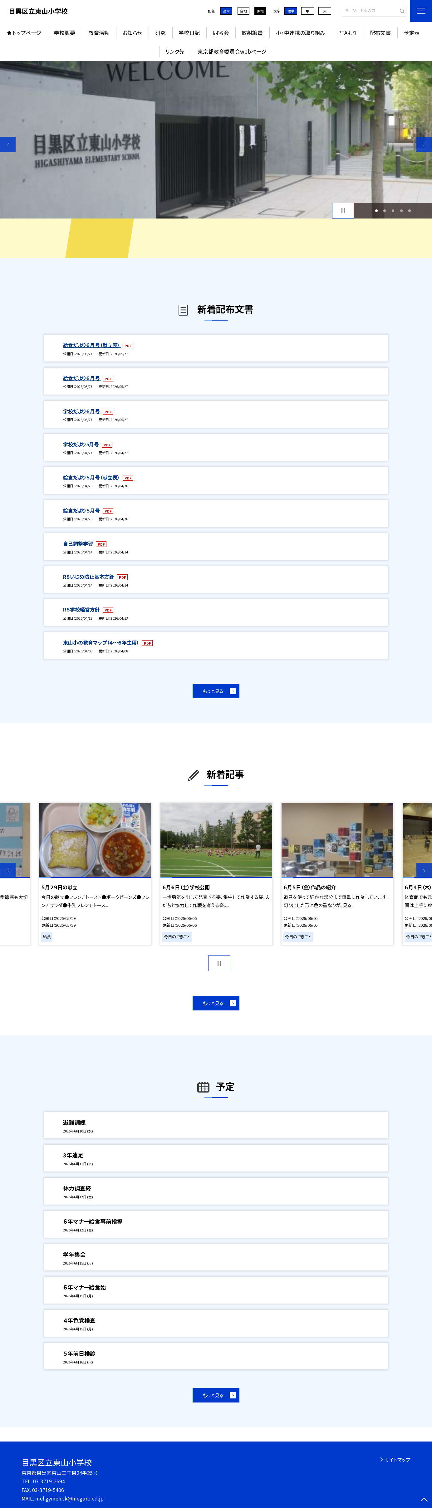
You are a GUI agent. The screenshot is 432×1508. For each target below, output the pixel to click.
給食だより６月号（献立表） (92, 345)
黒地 (260, 10)
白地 (243, 10)
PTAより (347, 33)
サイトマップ (397, 1459)
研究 (160, 33)
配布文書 (380, 33)
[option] (216, 140)
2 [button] (384, 210)
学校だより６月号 (82, 411)
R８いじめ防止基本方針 (89, 576)
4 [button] (401, 210)
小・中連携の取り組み (300, 33)
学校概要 (64, 33)
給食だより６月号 (82, 378)
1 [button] (376, 210)
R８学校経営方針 (82, 609)
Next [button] (424, 144)
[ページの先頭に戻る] (424, 1500)
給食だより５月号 (82, 510)
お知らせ (132, 33)
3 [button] (393, 210)
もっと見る (213, 691)
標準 (290, 10)
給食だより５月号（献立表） (92, 477)
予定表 (412, 33)
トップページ (26, 33)
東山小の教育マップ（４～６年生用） (101, 642)
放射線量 (252, 33)
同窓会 (221, 33)
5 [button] (409, 210)
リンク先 (174, 51)
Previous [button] (8, 144)
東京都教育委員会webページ (232, 51)
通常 (226, 10)
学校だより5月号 (81, 444)
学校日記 (189, 33)
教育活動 (99, 33)
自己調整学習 (78, 543)
